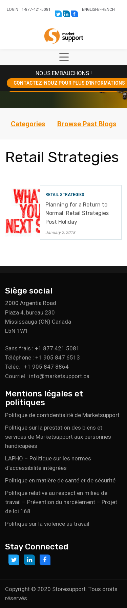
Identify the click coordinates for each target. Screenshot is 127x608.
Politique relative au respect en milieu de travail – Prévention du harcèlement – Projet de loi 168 (61, 502)
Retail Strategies (64, 194)
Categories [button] (28, 124)
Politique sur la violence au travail (47, 523)
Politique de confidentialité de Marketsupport (62, 415)
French (107, 9)
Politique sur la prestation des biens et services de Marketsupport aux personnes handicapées (58, 436)
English (90, 9)
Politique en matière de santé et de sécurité (60, 480)
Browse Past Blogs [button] (87, 124)
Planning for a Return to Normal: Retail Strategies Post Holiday (77, 213)
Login (12, 9)
